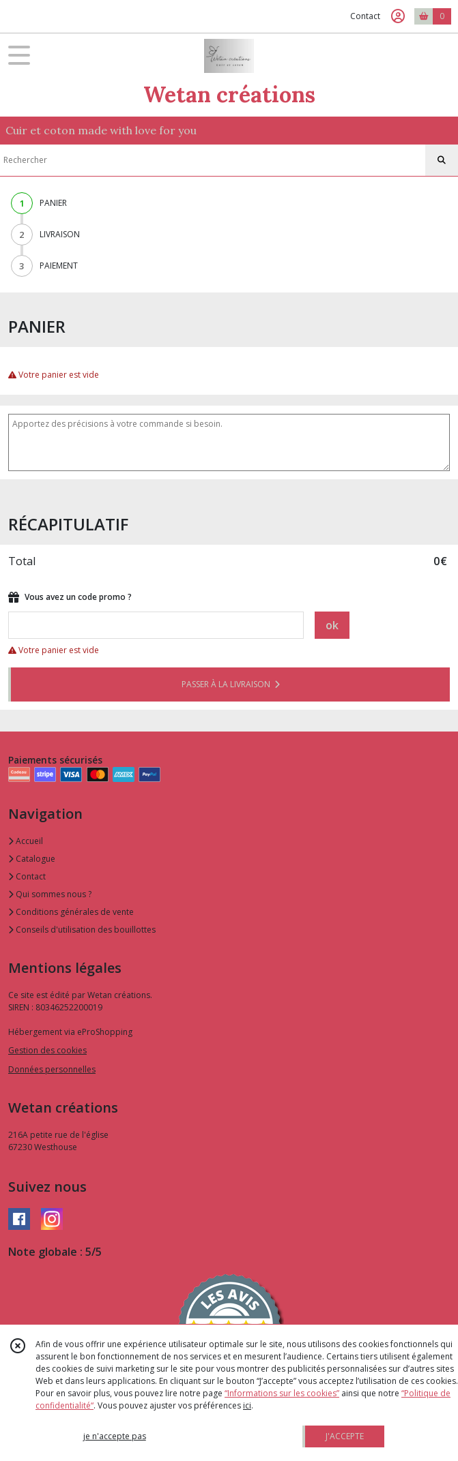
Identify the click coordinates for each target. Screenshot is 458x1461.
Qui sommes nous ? (49, 894)
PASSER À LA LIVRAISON (231, 684)
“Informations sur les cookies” (282, 1393)
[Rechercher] (441, 160)
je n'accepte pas (114, 1436)
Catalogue (31, 858)
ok (332, 625)
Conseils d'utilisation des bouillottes (82, 929)
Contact (365, 16)
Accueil (25, 841)
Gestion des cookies (47, 1050)
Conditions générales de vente (71, 912)
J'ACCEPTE (345, 1436)
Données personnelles (52, 1069)
